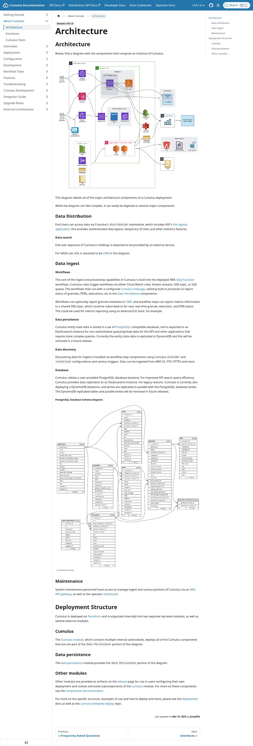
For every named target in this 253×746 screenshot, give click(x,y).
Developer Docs (115, 5)
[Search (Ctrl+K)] (236, 5)
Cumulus (216, 43)
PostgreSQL (123, 327)
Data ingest (218, 28)
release (122, 681)
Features (9, 78)
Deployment (12, 52)
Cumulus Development (19, 90)
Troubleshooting (15, 84)
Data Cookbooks (140, 5)
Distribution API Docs (84, 5)
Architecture (14, 27)
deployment (190, 699)
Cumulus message (133, 289)
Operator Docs (165, 5)
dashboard (110, 594)
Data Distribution (221, 23)
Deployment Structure (220, 38)
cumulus (137, 686)
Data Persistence (128, 293)
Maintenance (218, 33)
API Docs (57, 5)
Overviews (10, 46)
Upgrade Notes (14, 103)
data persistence (72, 663)
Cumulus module (72, 640)
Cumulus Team (15, 40)
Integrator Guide (15, 97)
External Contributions (19, 109)
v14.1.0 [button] (197, 5)
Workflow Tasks (14, 71)
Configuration (13, 59)
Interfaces (12, 34)
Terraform (94, 616)
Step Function (185, 280)
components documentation (84, 691)
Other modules (219, 53)
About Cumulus (14, 21)
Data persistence (220, 48)
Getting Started (14, 15)
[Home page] (58, 16)
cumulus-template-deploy (97, 704)
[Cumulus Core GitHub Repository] (211, 5)
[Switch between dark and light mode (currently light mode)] (218, 5)
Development (13, 65)
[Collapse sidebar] (26, 742)
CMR (106, 253)
